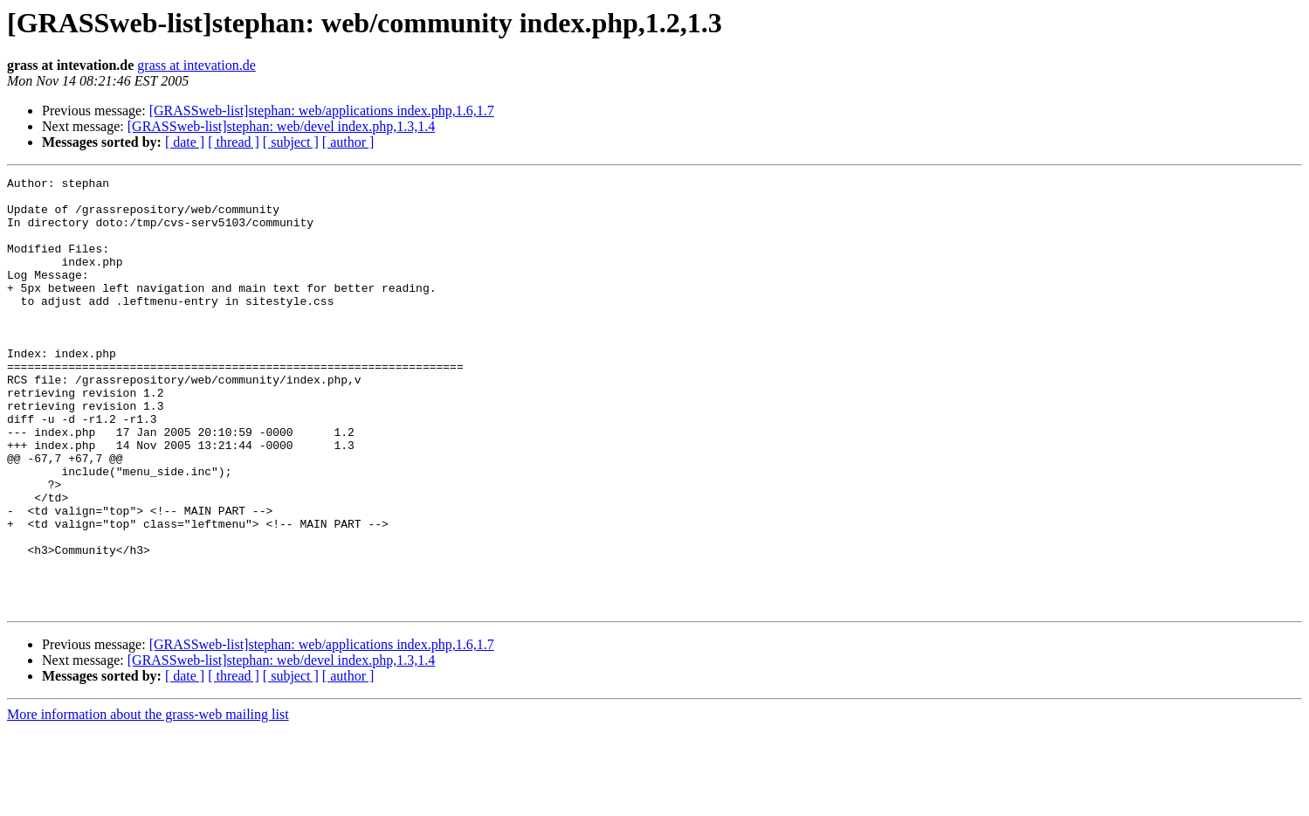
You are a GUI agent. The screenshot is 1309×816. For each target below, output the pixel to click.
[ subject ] (291, 142)
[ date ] (184, 142)
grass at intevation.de (196, 65)
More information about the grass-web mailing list (148, 800)
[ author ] (348, 142)
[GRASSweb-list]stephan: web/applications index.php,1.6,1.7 (321, 110)
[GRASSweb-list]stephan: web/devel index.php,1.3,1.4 (281, 126)
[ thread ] (233, 142)
